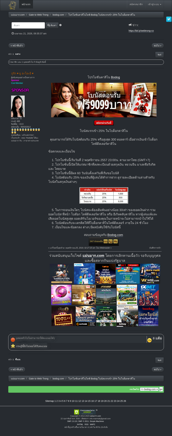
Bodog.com (115, 235)
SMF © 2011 (83, 421)
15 (89, 401)
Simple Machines (97, 421)
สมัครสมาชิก (136, 4)
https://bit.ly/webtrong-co (141, 30)
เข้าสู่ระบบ (154, 4)
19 (102, 401)
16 (92, 401)
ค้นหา (52, 25)
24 (118, 401)
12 (79, 401)
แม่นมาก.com (93, 256)
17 (96, 401)
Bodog (115, 77)
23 (115, 401)
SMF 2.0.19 (72, 421)
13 (83, 401)
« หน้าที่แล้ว (17, 45)
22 (112, 401)
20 (105, 401)
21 (108, 401)
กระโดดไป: (134, 389)
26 (124, 401)
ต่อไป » (157, 45)
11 (76, 401)
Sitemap (49, 401)
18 (99, 401)
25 (121, 401)
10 (73, 401)
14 (86, 401)
